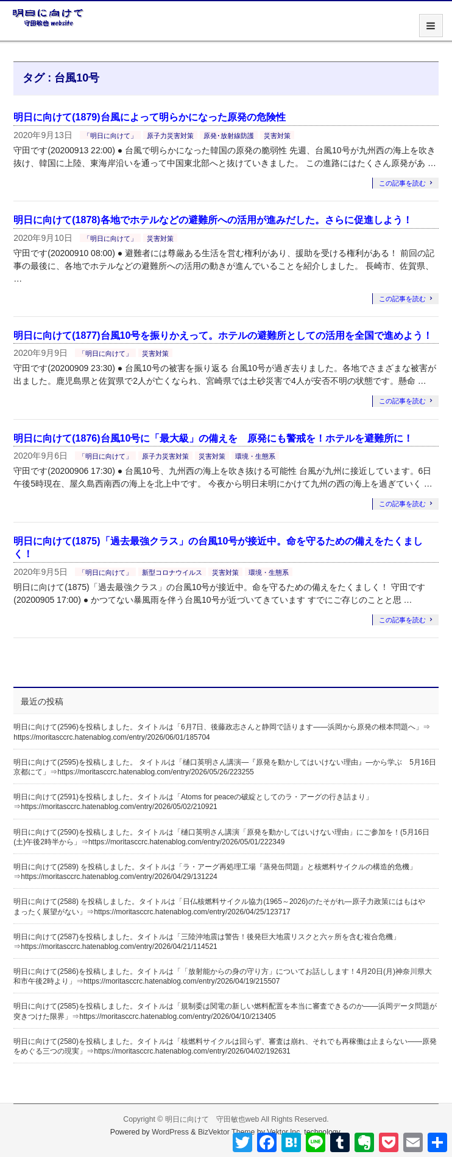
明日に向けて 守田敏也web (212, 1119)
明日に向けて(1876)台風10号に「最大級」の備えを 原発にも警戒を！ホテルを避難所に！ (213, 438)
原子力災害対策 (170, 135)
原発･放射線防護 (228, 135)
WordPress (170, 1132)
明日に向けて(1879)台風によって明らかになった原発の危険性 (149, 117)
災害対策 (277, 135)
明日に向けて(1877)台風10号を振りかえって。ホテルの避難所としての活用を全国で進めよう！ (223, 335)
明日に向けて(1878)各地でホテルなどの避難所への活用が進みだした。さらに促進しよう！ (212, 220)
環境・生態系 (255, 456)
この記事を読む (402, 183)
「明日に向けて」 (110, 135)
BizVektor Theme (226, 1132)
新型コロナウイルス (172, 572)
